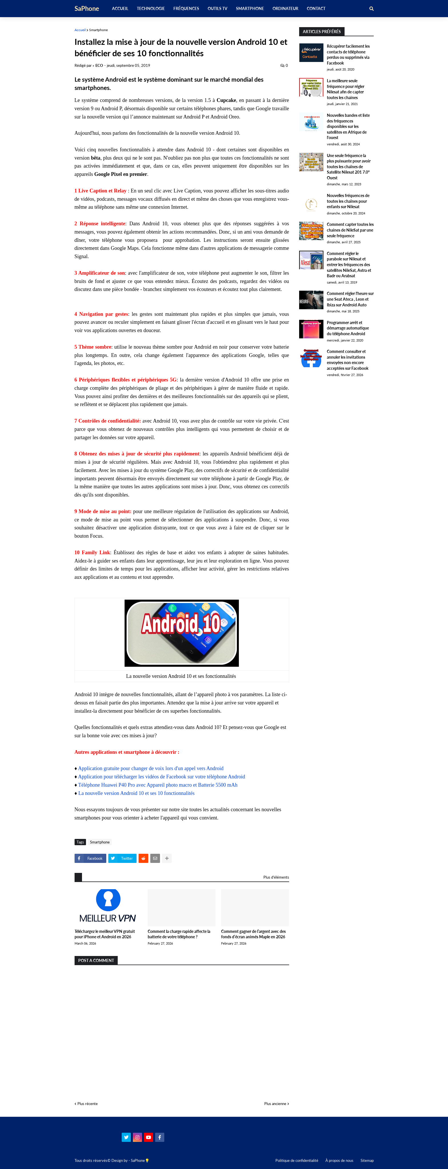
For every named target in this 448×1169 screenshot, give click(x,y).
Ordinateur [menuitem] (285, 8)
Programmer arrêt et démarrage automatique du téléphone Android (348, 328)
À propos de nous (339, 1160)
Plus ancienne (275, 1103)
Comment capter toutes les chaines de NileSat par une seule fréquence (350, 230)
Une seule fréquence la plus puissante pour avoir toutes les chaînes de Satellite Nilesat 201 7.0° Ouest (349, 166)
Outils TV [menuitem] (217, 8)
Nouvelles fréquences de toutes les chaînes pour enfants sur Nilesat (348, 201)
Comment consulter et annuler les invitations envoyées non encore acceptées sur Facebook (347, 360)
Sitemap (367, 1160)
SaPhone (87, 8)
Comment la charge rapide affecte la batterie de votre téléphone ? (179, 934)
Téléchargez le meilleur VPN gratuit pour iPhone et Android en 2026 (105, 934)
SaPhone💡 (140, 1160)
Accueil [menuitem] (120, 8)
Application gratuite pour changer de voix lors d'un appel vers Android (150, 768)
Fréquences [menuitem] (186, 8)
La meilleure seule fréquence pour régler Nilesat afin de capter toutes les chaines (345, 89)
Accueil (80, 30)
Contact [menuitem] (316, 8)
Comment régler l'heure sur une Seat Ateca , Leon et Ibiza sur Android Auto (350, 299)
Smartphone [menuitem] (250, 8)
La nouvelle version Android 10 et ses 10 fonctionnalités (136, 793)
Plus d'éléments (276, 877)
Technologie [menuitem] (151, 8)
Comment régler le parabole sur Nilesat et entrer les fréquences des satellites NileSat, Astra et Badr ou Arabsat (349, 264)
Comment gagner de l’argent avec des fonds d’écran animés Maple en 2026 (253, 934)
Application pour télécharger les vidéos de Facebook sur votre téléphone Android (161, 777)
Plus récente (87, 1103)
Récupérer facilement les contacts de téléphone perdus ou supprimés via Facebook (348, 54)
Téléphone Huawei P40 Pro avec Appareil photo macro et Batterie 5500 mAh (157, 785)
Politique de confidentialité (296, 1160)
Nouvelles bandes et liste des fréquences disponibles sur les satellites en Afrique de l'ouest (348, 126)
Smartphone (98, 30)
